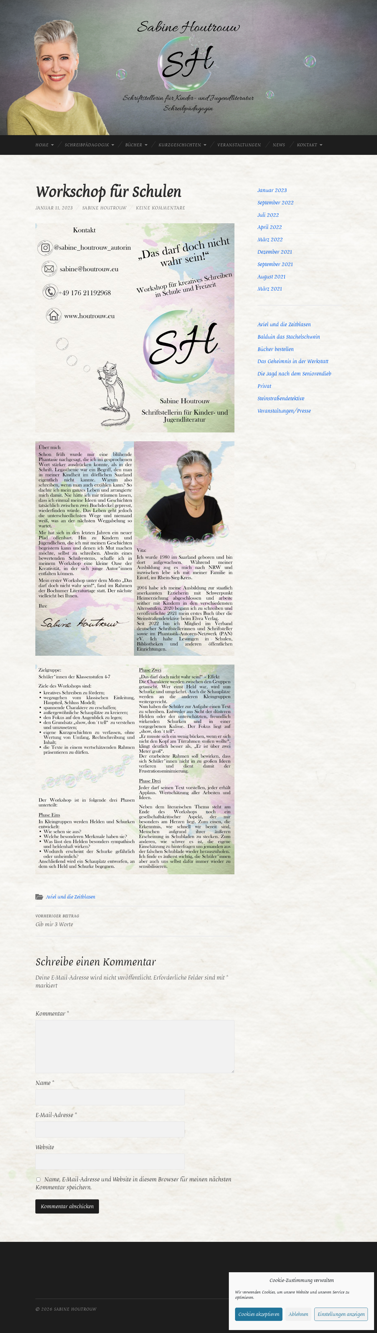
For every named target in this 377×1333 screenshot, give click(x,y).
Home (42, 145)
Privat (264, 386)
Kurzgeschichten (179, 145)
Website (44, 1147)
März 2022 (270, 239)
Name (44, 1083)
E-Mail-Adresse (56, 1115)
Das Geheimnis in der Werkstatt (292, 361)
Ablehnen (298, 1314)
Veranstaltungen (239, 145)
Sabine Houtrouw (104, 208)
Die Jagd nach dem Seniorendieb (294, 373)
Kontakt (307, 145)
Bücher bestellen (275, 349)
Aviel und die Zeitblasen (70, 896)
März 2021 (269, 288)
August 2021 (271, 276)
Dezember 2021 (274, 251)
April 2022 (269, 227)
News (279, 145)
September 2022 (275, 202)
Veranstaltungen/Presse (284, 410)
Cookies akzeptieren (258, 1314)
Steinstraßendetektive (280, 398)
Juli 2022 (268, 215)
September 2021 (275, 264)
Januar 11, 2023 (54, 208)
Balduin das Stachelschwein (288, 336)
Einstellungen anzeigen (341, 1314)
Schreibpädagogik (87, 145)
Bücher (133, 145)
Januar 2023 (272, 190)
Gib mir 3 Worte (57, 921)
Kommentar (52, 1014)
